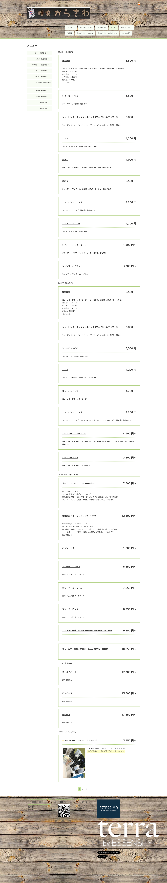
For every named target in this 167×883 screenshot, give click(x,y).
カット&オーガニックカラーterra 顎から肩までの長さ (87, 630)
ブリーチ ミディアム (72, 587)
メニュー (113, 28)
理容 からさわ (106, 875)
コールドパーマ (69, 672)
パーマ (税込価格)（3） (43, 71)
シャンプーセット (70, 457)
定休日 (30, 807)
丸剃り (65, 180)
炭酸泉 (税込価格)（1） (43, 91)
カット (65, 138)
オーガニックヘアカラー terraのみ (78, 483)
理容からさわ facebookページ (107, 33)
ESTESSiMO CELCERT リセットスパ (80, 740)
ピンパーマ (67, 693)
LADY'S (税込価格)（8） (43, 59)
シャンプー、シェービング (74, 244)
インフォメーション (86, 28)
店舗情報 (69, 33)
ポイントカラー (69, 548)
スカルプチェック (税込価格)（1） (42, 84)
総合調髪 (66, 60)
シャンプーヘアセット (72, 266)
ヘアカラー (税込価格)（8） (41, 65)
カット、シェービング (72, 202)
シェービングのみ (70, 95)
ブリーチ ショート (71, 566)
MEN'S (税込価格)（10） (42, 53)
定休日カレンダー (126, 28)
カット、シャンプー (71, 223)
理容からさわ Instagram (85, 33)
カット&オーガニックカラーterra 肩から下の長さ (85, 649)
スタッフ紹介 (126, 33)
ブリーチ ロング (70, 609)
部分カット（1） (45, 108)
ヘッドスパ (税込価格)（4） (42, 77)
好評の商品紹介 (101, 28)
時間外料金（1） (45, 103)
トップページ (71, 28)
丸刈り (65, 159)
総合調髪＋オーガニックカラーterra (79, 515)
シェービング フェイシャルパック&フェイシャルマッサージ (90, 117)
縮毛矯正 (66, 714)
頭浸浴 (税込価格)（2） (43, 97)
